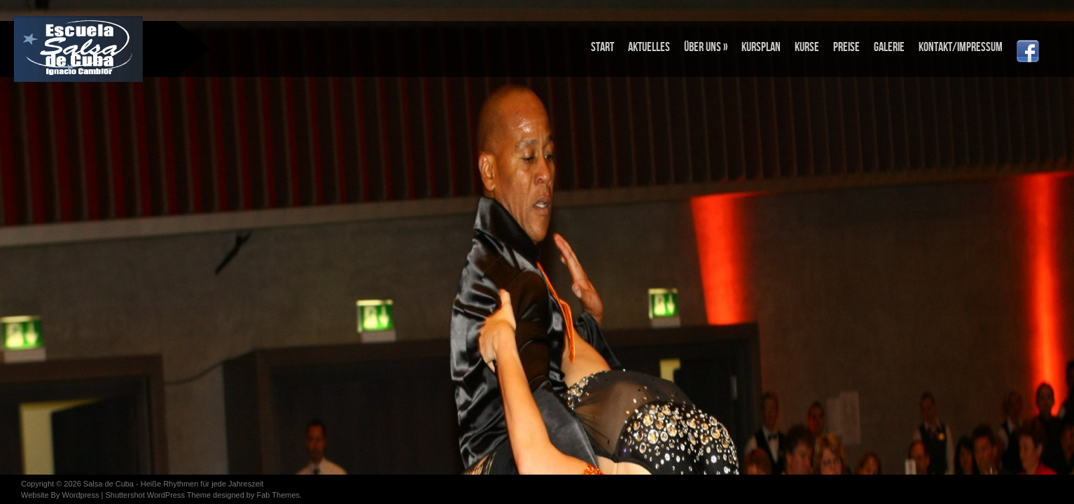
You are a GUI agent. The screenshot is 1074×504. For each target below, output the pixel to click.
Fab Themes (278, 495)
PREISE (846, 47)
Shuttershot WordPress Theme (158, 495)
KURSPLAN (761, 47)
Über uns (705, 47)
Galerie (889, 47)
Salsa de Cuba (108, 483)
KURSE (807, 47)
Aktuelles (649, 47)
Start (602, 47)
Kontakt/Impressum (961, 47)
